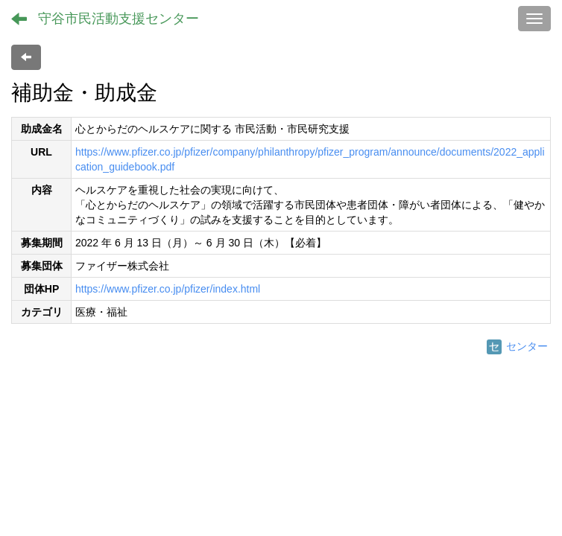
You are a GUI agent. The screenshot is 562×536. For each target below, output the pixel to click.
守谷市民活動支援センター (118, 18)
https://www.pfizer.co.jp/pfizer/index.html (167, 289)
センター (517, 346)
